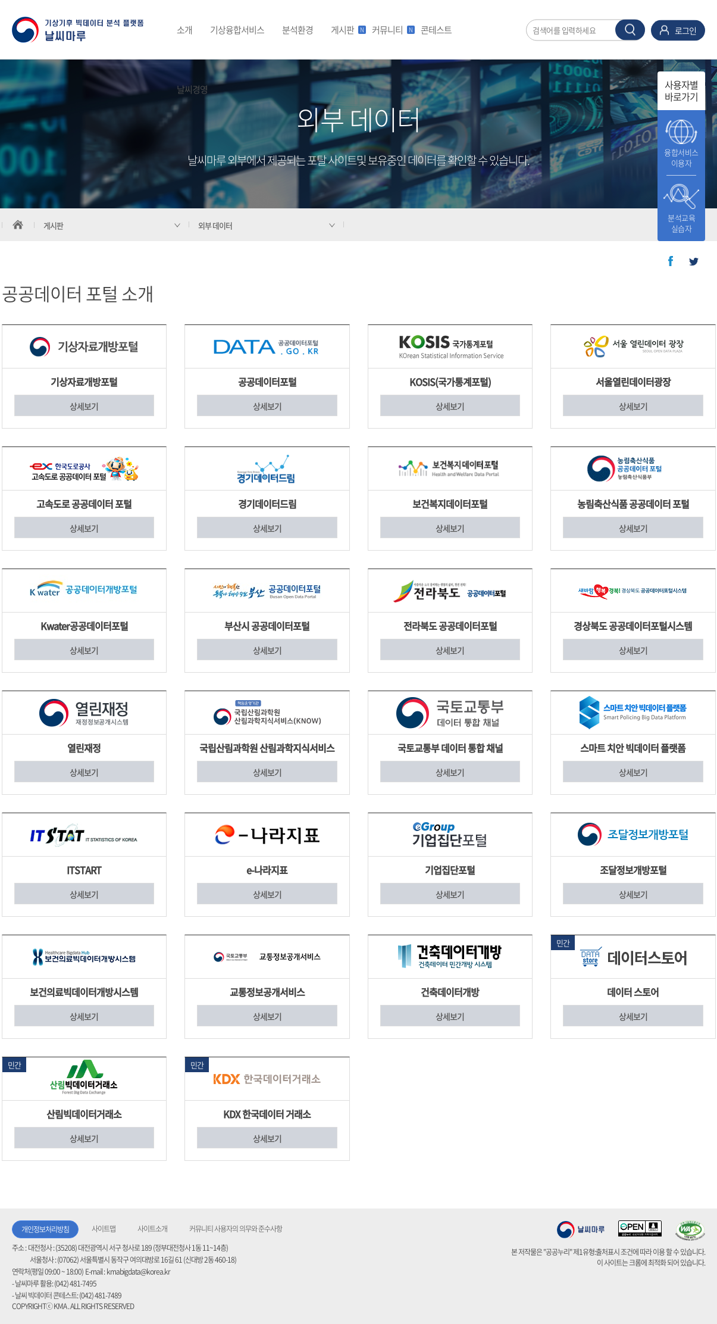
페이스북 (671, 261)
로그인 (685, 30)
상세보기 (84, 406)
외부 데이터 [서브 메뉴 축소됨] (215, 225)
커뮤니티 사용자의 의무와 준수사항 (235, 1228)
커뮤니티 (392, 29)
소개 (184, 29)
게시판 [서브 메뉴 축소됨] (53, 225)
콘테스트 (436, 29)
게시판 (347, 29)
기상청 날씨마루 (581, 1229)
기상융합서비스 (237, 29)
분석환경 (297, 29)
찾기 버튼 (630, 29)
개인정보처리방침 (45, 1229)
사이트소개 (152, 1228)
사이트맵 (103, 1228)
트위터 (694, 261)
